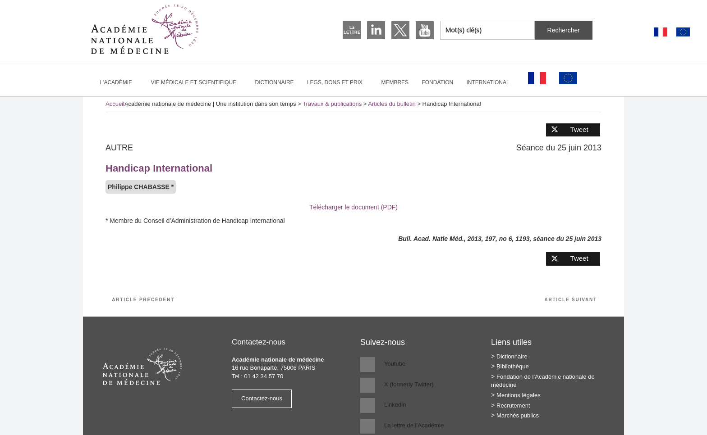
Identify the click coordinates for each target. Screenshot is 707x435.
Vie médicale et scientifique (197, 82)
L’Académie (120, 82)
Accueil (115, 103)
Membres (395, 82)
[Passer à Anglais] (683, 32)
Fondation (437, 82)
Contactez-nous (261, 398)
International (492, 82)
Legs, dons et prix (338, 82)
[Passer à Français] (660, 32)
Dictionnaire (274, 82)
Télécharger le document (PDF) (353, 207)
